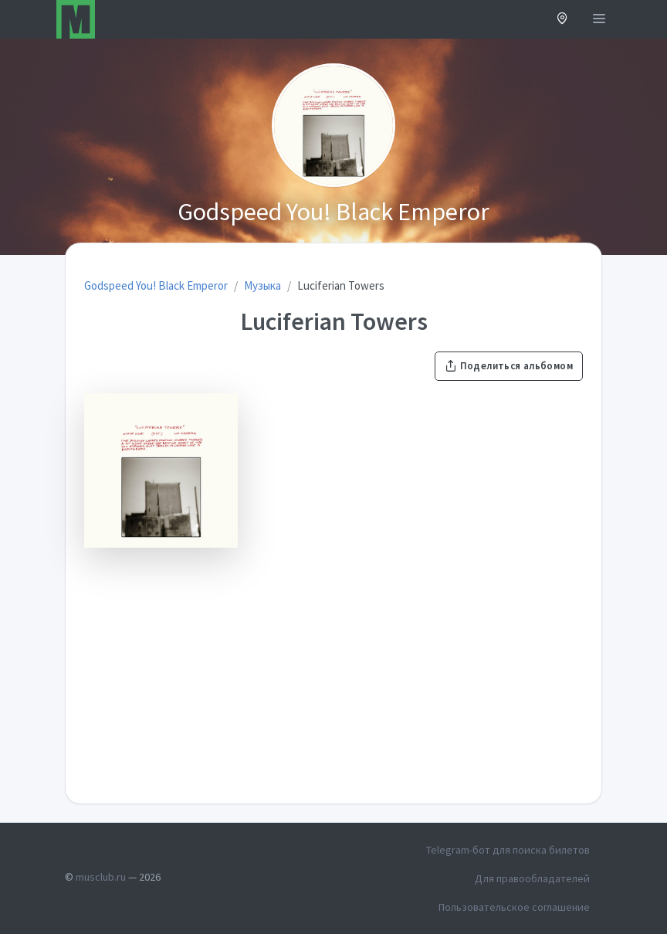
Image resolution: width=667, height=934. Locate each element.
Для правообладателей (532, 878)
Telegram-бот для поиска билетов (508, 850)
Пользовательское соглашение (514, 907)
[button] (562, 20)
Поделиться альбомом (509, 365)
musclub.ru (101, 877)
